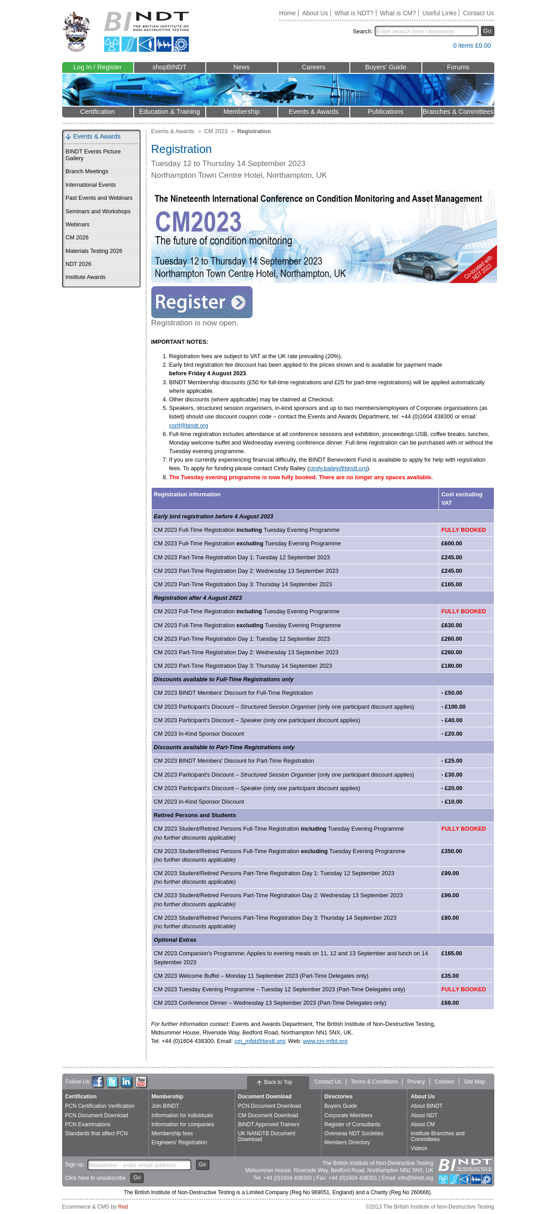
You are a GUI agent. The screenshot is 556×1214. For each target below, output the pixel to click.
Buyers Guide (341, 1106)
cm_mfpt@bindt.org (260, 1041)
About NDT (424, 1115)
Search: (363, 31)
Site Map (474, 1082)
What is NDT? (354, 13)
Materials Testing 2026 (94, 251)
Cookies (444, 1082)
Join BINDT (165, 1106)
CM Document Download (268, 1115)
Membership (241, 111)
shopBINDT (170, 67)
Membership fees (172, 1133)
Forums (458, 67)
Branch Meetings (87, 171)
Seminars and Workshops (98, 211)
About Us (315, 13)
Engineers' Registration (180, 1142)
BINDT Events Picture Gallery (93, 155)
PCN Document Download (96, 1115)
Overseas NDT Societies (354, 1133)
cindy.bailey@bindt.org (338, 468)
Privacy (416, 1082)
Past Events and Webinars (99, 198)
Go (488, 30)
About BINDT (427, 1106)
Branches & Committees (457, 111)
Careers (313, 67)
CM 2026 (77, 237)
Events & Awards (314, 111)
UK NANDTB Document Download (266, 1136)
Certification (97, 111)
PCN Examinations (88, 1124)
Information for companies (183, 1124)
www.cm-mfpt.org (325, 1041)
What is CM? (398, 13)
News (241, 67)
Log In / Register (97, 67)
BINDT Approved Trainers (269, 1124)
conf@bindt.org (188, 425)
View (442, 47)
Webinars (78, 224)
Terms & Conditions (374, 1082)
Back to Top (278, 1082)
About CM (423, 1124)
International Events (91, 185)
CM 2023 (216, 131)
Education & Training (169, 111)
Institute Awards (86, 277)
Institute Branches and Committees (438, 1136)
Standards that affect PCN (96, 1133)
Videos (419, 1148)
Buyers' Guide (386, 67)
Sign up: (75, 1164)
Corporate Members (349, 1115)
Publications (385, 111)
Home (287, 13)
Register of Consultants (353, 1124)
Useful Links (439, 13)
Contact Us (478, 13)
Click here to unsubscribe (95, 1178)
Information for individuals (182, 1115)
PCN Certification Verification (100, 1106)
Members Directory (347, 1142)
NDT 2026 (78, 264)
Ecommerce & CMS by (95, 1207)
